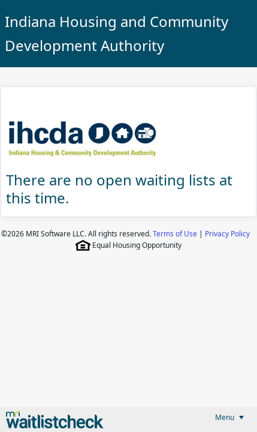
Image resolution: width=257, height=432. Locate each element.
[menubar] (229, 417)
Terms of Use (175, 234)
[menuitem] (229, 417)
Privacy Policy (227, 234)
